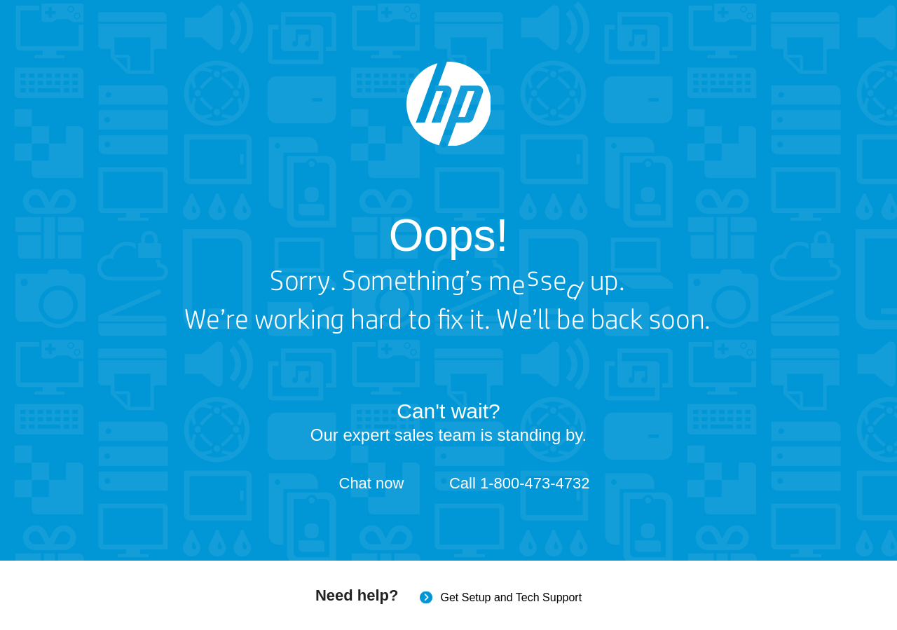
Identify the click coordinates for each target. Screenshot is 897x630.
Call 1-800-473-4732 (519, 483)
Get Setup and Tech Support (511, 597)
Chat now (371, 483)
